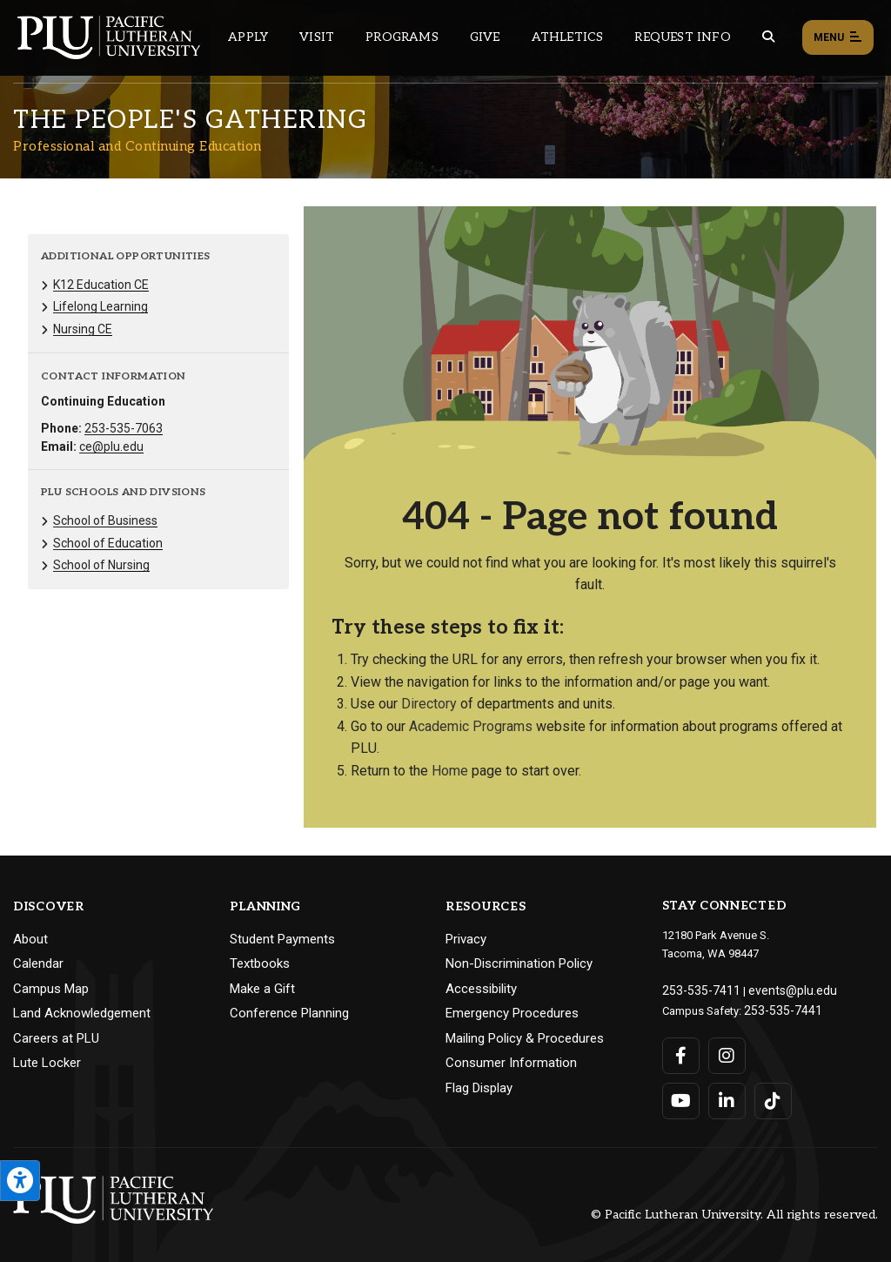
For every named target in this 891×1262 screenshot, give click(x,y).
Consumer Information (511, 1063)
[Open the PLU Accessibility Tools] (20, 1180)
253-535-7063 (123, 428)
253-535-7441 (778, 1007)
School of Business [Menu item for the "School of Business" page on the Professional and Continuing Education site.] (105, 520)
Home (450, 770)
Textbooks (260, 963)
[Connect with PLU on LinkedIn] (726, 1097)
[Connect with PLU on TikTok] (771, 1097)
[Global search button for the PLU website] (768, 37)
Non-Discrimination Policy (519, 963)
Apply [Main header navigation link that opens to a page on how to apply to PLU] (248, 37)
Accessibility (481, 989)
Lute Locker (47, 1063)
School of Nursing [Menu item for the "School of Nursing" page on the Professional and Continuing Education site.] (101, 565)
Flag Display (479, 1088)
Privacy (466, 939)
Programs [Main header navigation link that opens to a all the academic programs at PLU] (402, 37)
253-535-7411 (696, 989)
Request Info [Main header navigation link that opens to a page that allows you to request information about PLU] (682, 37)
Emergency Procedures (512, 1013)
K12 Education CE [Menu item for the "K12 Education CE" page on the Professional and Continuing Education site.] (101, 285)
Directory (429, 703)
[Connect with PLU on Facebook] (681, 1052)
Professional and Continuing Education (137, 146)
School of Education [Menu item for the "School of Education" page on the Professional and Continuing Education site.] (108, 543)
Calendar (38, 963)
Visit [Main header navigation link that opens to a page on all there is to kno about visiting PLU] (316, 37)
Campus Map (51, 989)
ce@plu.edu (111, 446)
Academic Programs (471, 726)
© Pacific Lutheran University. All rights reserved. (734, 1211)
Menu (838, 38)
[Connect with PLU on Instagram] (726, 1052)
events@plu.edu (778, 989)
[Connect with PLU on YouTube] (681, 1097)
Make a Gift (262, 989)
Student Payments (282, 939)
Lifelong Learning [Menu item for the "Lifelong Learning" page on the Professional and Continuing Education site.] (100, 306)
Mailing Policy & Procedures (525, 1038)
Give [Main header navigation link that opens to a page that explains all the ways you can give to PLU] (485, 37)
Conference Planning (289, 1013)
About (30, 939)
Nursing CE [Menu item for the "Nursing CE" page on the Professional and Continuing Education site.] (82, 329)
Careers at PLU (56, 1038)
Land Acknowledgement (82, 1013)
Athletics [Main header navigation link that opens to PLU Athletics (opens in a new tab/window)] (568, 37)
